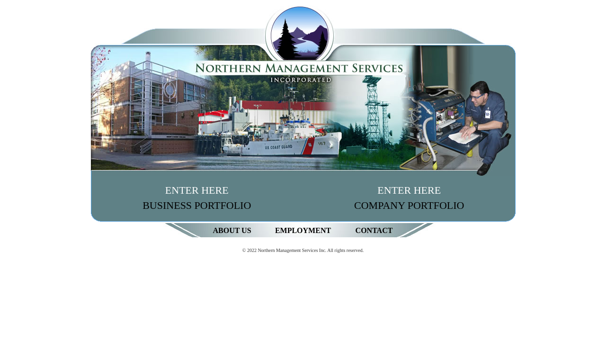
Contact (374, 230)
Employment (303, 230)
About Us (232, 230)
